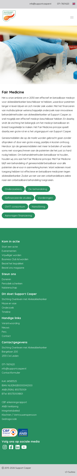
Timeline (6, 311)
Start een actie (10, 246)
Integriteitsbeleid (11, 410)
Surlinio (71, 472)
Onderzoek (8, 307)
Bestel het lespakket (12, 263)
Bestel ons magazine (13, 267)
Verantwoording (11, 323)
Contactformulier (11, 372)
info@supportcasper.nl (40, 3)
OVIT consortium (15, 206)
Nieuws (5, 327)
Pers (4, 331)
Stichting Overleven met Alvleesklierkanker (24, 299)
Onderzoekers (13, 189)
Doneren (6, 279)
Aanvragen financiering (18, 215)
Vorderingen (45, 197)
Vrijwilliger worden (11, 255)
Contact (6, 336)
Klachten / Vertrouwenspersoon (19, 414)
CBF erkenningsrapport (14, 402)
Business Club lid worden (15, 259)
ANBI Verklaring (10, 406)
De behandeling (37, 189)
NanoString (38, 206)
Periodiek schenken (12, 283)
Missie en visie (9, 303)
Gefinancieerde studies (18, 197)
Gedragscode (9, 419)
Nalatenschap (9, 287)
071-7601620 (8, 364)
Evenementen (9, 250)
